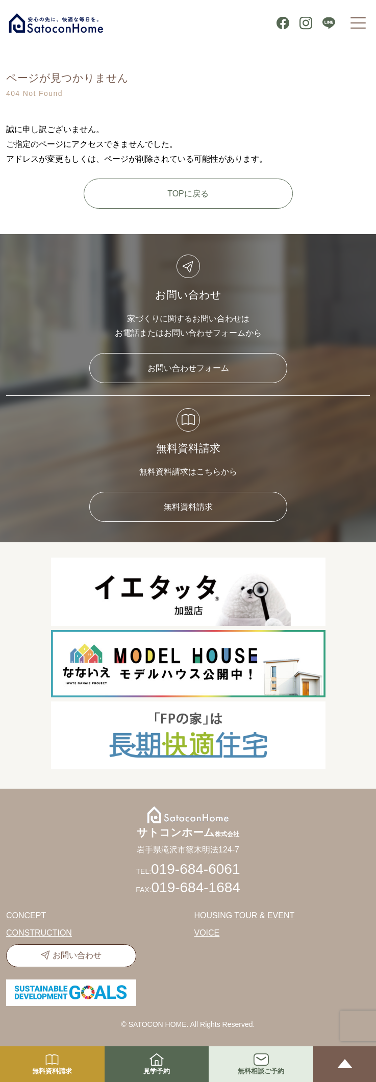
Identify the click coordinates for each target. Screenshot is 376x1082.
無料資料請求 (188, 506)
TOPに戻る (188, 193)
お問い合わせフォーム (188, 368)
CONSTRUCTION (39, 932)
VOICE (207, 932)
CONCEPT (26, 915)
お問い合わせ (77, 955)
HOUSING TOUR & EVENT (244, 915)
